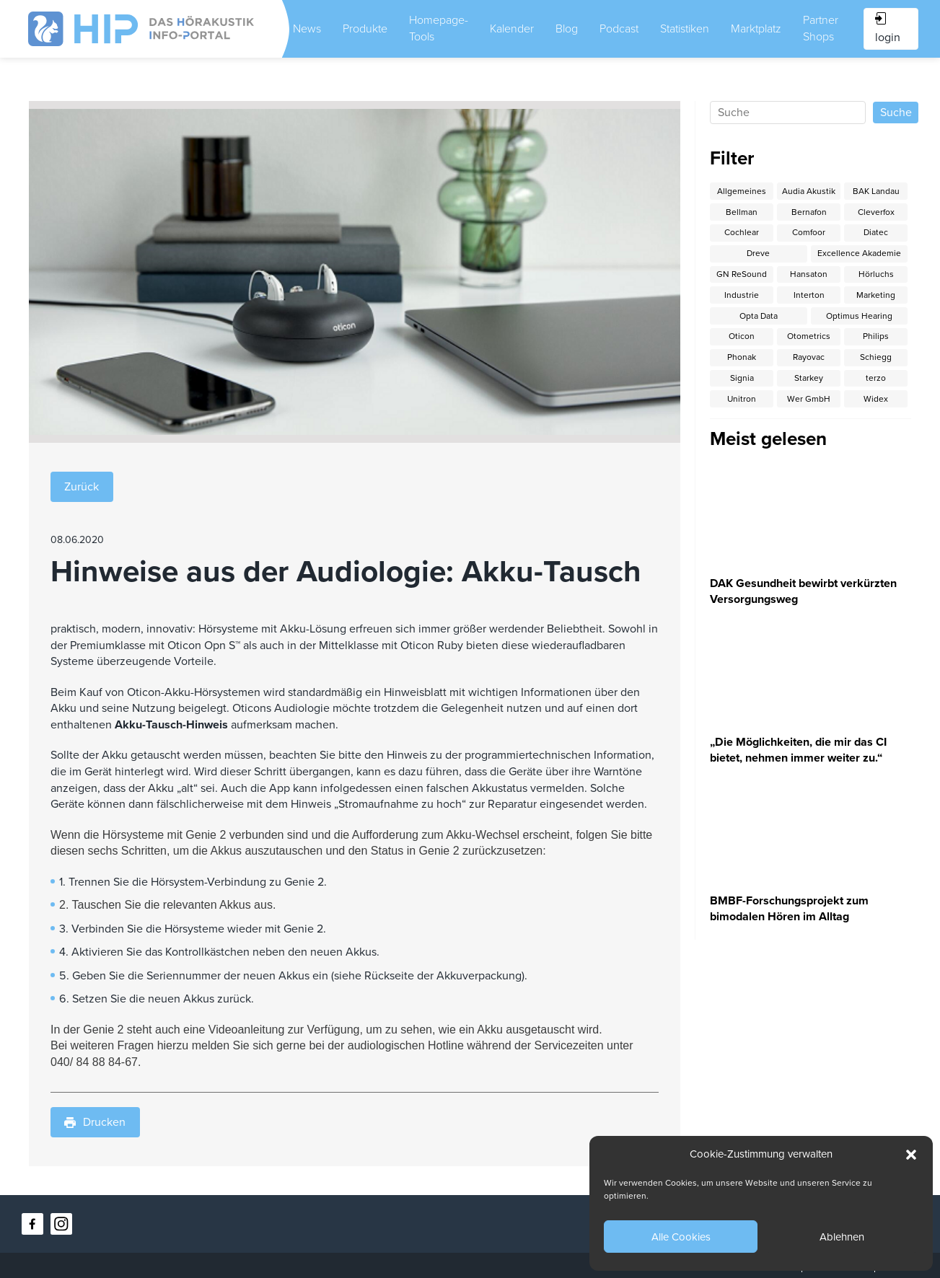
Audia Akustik (808, 191)
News (307, 29)
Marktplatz (756, 29)
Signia (742, 378)
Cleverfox (876, 212)
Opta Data (758, 316)
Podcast (618, 29)
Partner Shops (820, 28)
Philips (876, 336)
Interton (809, 295)
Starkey (808, 378)
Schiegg (876, 357)
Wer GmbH (808, 399)
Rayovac (809, 357)
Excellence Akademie (859, 253)
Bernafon (809, 212)
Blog (566, 29)
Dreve (758, 253)
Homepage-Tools (438, 28)
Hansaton (808, 274)
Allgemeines (741, 191)
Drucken (95, 1122)
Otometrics (808, 336)
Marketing (875, 295)
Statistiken (684, 29)
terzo (876, 378)
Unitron (741, 399)
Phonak (741, 357)
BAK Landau (876, 191)
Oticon (742, 336)
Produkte (365, 29)
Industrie (741, 295)
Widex (876, 399)
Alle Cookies (681, 1236)
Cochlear (741, 232)
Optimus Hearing (859, 316)
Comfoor (808, 232)
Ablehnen (842, 1236)
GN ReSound (741, 274)
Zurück (81, 487)
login (887, 28)
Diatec (876, 232)
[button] (911, 1154)
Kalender (512, 29)
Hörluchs (876, 274)
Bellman (741, 212)
